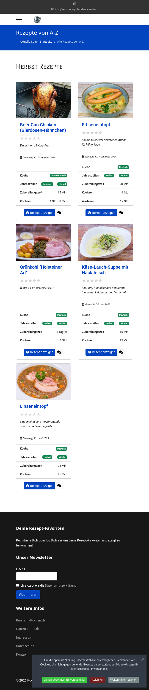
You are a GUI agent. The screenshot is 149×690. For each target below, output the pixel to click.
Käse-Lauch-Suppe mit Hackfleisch (105, 269)
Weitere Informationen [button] (123, 680)
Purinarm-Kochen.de (30, 620)
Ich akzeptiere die (46, 585)
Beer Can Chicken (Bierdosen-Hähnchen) (43, 127)
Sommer (47, 184)
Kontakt (22, 654)
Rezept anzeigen (39, 213)
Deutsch (123, 167)
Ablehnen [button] (97, 680)
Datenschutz (25, 646)
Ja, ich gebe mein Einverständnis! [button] (64, 680)
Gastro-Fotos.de (27, 629)
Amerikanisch (58, 175)
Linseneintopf (34, 406)
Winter (124, 175)
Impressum (24, 637)
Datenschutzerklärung (61, 585)
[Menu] (19, 19)
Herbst (62, 184)
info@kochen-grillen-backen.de (75, 9)
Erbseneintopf (96, 124)
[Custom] (74, 4)
